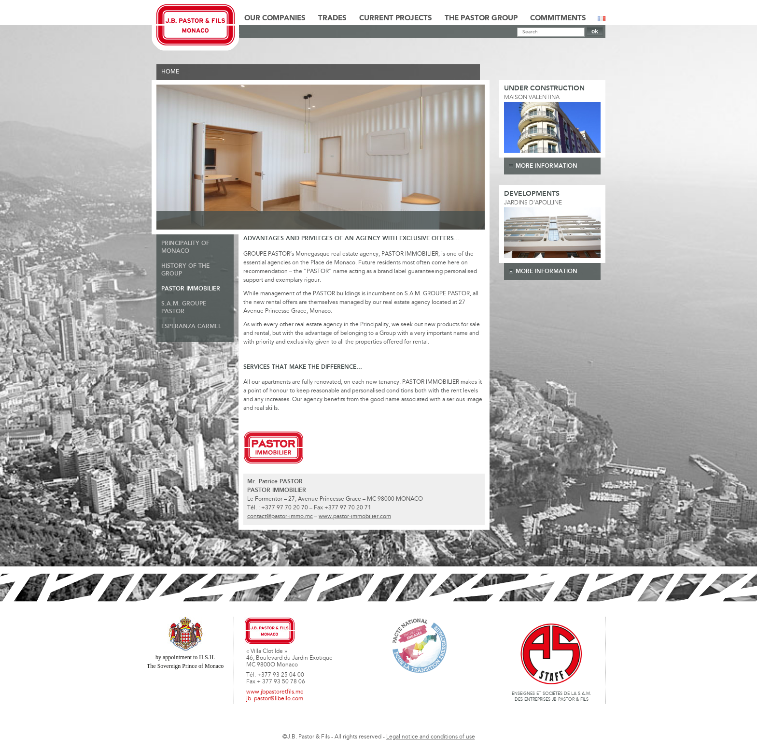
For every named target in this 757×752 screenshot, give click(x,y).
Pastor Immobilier (190, 289)
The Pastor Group (481, 18)
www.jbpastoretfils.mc (274, 692)
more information (546, 166)
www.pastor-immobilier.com (355, 517)
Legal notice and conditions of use (430, 737)
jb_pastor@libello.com (274, 698)
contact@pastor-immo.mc (280, 517)
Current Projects (395, 18)
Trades (332, 18)
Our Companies (275, 18)
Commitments (558, 18)
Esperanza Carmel (191, 326)
